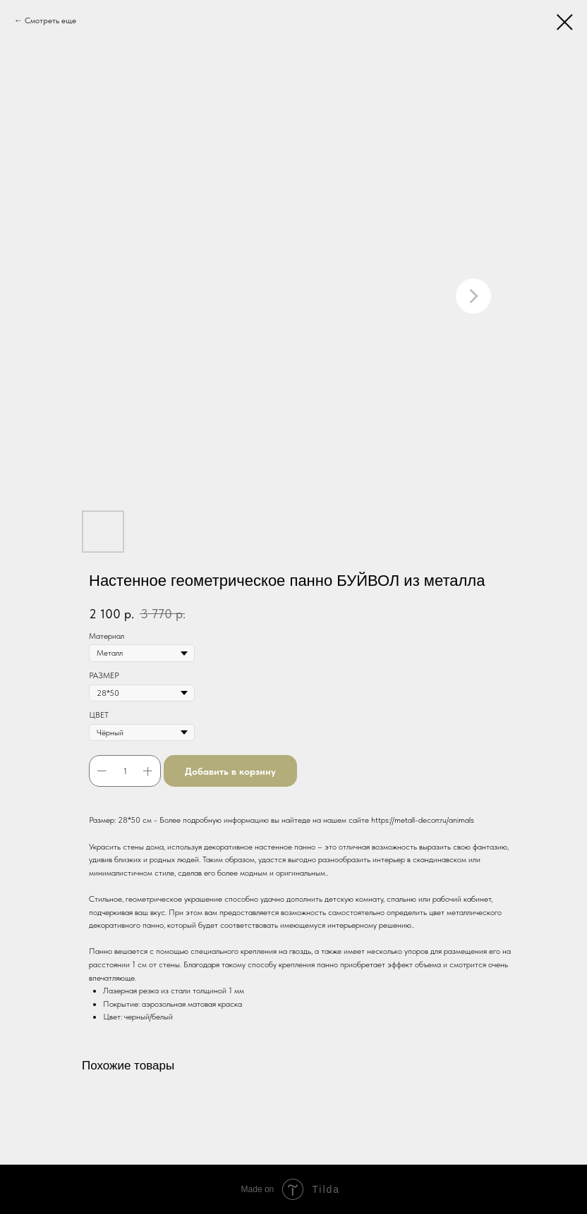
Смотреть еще (50, 20)
